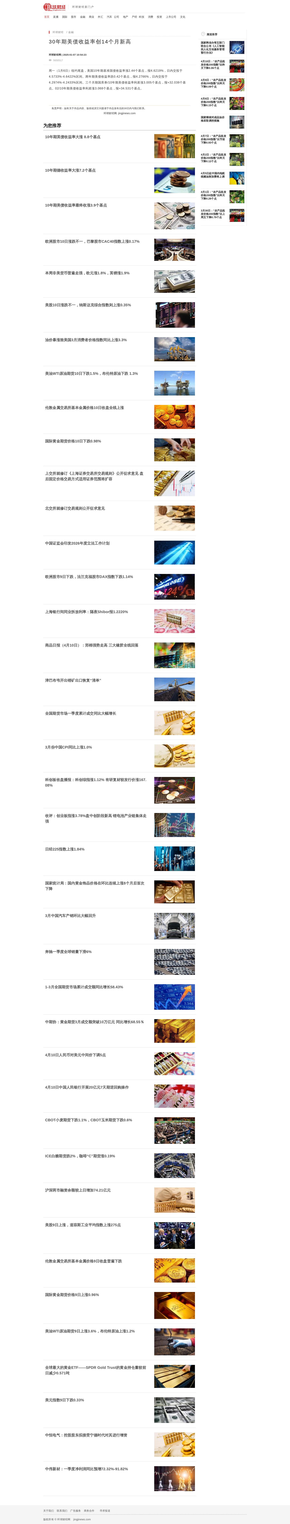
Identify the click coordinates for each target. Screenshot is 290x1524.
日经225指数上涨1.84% (65, 849)
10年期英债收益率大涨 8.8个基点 (72, 137)
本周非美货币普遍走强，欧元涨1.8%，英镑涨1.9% (87, 273)
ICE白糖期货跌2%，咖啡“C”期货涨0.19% (80, 1156)
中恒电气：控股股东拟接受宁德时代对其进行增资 (86, 1435)
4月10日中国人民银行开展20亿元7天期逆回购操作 (87, 1087)
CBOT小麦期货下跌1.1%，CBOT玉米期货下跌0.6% (88, 1120)
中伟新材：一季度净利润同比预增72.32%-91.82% (86, 1469)
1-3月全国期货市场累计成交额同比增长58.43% (84, 987)
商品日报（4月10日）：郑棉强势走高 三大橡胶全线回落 (91, 645)
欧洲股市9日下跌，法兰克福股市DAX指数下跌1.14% (89, 577)
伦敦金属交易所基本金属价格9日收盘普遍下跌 (83, 1261)
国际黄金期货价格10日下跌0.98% (73, 441)
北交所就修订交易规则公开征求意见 (75, 508)
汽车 (109, 16)
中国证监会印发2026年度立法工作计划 (77, 543)
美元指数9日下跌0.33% (64, 1400)
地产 (125, 16)
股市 (73, 16)
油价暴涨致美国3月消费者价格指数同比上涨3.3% (86, 340)
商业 (91, 16)
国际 (64, 16)
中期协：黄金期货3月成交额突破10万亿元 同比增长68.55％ (94, 1022)
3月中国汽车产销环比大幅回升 (70, 916)
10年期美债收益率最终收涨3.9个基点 (76, 205)
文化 (182, 16)
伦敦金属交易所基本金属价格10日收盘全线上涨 (84, 408)
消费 (150, 16)
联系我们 (62, 1510)
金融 (82, 16)
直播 (55, 16)
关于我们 (48, 1510)
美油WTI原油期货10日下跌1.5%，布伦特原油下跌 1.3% (91, 373)
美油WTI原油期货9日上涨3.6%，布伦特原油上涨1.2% (90, 1331)
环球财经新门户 (83, 6)
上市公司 (171, 16)
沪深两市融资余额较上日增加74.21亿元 (78, 1190)
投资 (159, 16)
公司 (116, 16)
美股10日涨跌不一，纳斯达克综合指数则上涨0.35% (88, 305)
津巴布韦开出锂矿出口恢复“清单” (73, 680)
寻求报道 (105, 1510)
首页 (46, 16)
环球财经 (58, 32)
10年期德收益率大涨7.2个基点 (70, 170)
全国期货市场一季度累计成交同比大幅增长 (80, 713)
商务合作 (89, 1510)
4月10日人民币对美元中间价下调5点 (75, 1055)
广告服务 (75, 1510)
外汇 (100, 16)
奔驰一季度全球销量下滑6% (68, 952)
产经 (134, 16)
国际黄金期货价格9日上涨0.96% (72, 1295)
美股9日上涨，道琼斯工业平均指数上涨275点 (83, 1225)
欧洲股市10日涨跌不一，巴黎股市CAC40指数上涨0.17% (92, 241)
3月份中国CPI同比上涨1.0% (68, 747)
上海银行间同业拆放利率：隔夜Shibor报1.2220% (86, 612)
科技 (141, 16)
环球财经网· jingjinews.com (120, 113)
